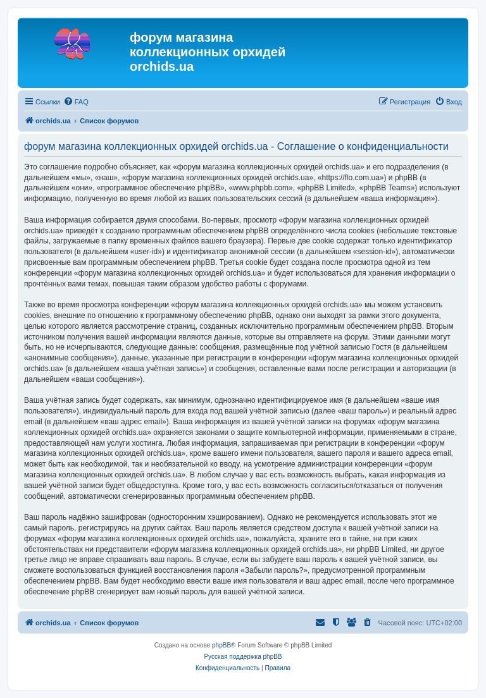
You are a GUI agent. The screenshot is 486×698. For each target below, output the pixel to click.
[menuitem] (76, 101)
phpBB (221, 645)
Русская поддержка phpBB (243, 656)
